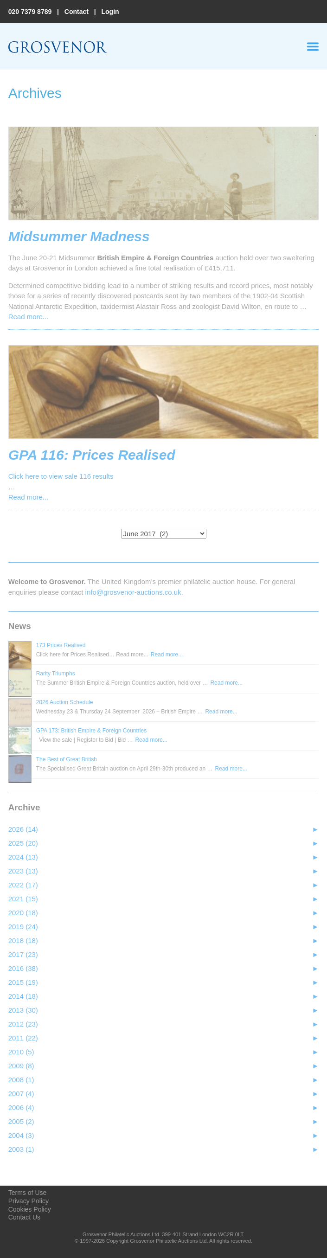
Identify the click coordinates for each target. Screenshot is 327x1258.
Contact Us (24, 1217)
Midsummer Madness (79, 237)
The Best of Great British (66, 759)
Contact (76, 11)
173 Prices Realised (61, 645)
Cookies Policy (29, 1209)
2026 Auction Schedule (64, 702)
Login (110, 11)
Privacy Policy (28, 1201)
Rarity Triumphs (55, 673)
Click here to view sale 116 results (61, 476)
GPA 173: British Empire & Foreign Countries (91, 730)
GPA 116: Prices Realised (91, 455)
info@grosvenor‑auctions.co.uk (133, 592)
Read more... (28, 317)
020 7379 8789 (30, 11)
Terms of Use (27, 1192)
